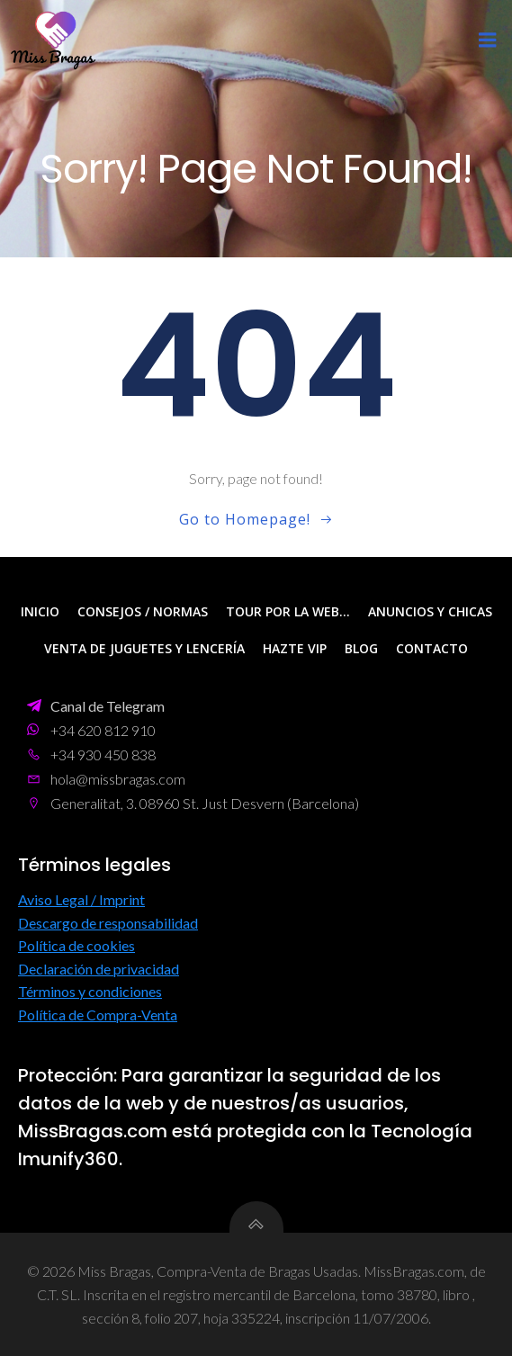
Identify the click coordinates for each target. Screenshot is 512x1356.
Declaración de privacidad (98, 968)
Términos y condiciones (90, 991)
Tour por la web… (288, 611)
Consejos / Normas (142, 611)
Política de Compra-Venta (97, 1014)
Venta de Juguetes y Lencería (144, 648)
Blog (361, 648)
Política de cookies (76, 945)
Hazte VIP (295, 648)
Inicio (40, 611)
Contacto (432, 648)
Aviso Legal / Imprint (81, 899)
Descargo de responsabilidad (108, 922)
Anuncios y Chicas (430, 611)
